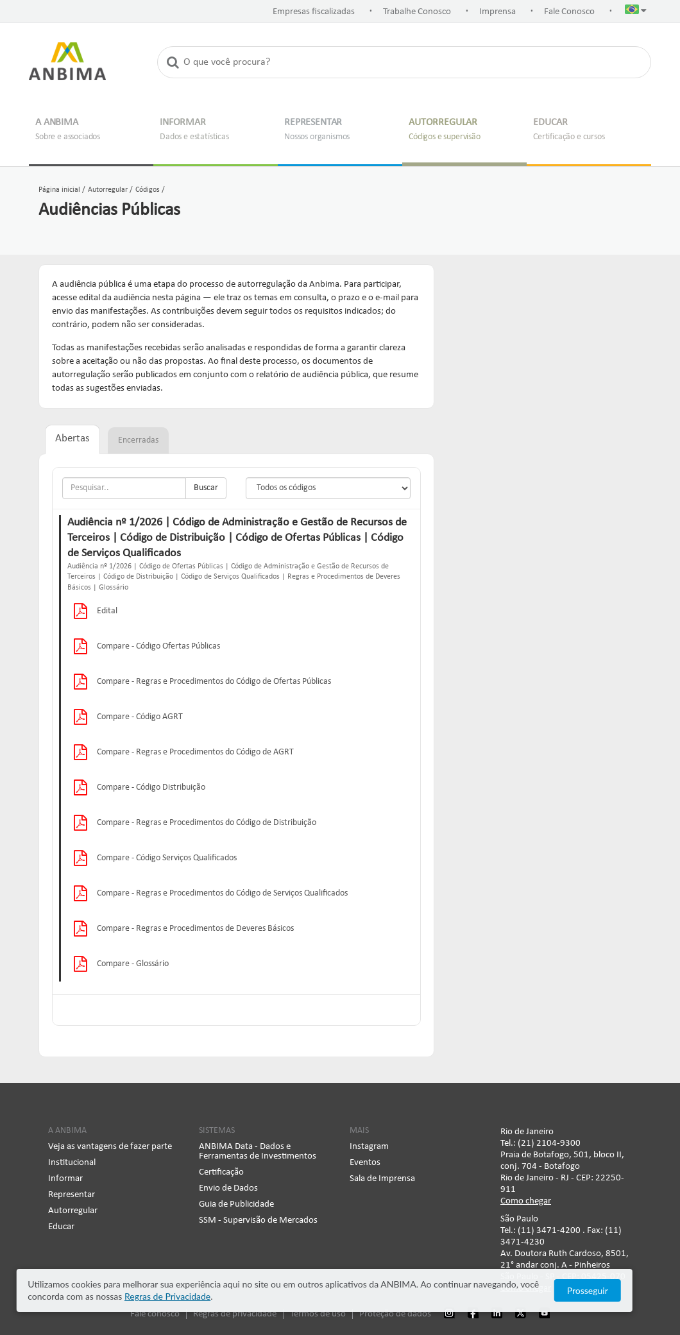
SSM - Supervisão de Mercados (258, 1220)
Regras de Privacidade (130, 1296)
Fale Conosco (569, 12)
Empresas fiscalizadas (314, 12)
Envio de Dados (228, 1188)
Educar (61, 1227)
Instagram (369, 1147)
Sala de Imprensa (382, 1179)
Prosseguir (617, 1290)
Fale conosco (155, 1314)
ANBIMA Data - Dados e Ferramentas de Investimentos (257, 1151)
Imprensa (497, 12)
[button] (635, 12)
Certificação (221, 1172)
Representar (71, 1195)
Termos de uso (318, 1314)
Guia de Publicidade (236, 1204)
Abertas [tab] (72, 439)
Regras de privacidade (234, 1314)
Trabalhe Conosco (417, 12)
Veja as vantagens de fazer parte (110, 1147)
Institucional (72, 1163)
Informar (65, 1179)
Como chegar (525, 1201)
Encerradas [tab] (138, 440)
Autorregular (73, 1211)
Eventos (365, 1163)
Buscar (206, 488)
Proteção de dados (395, 1314)
